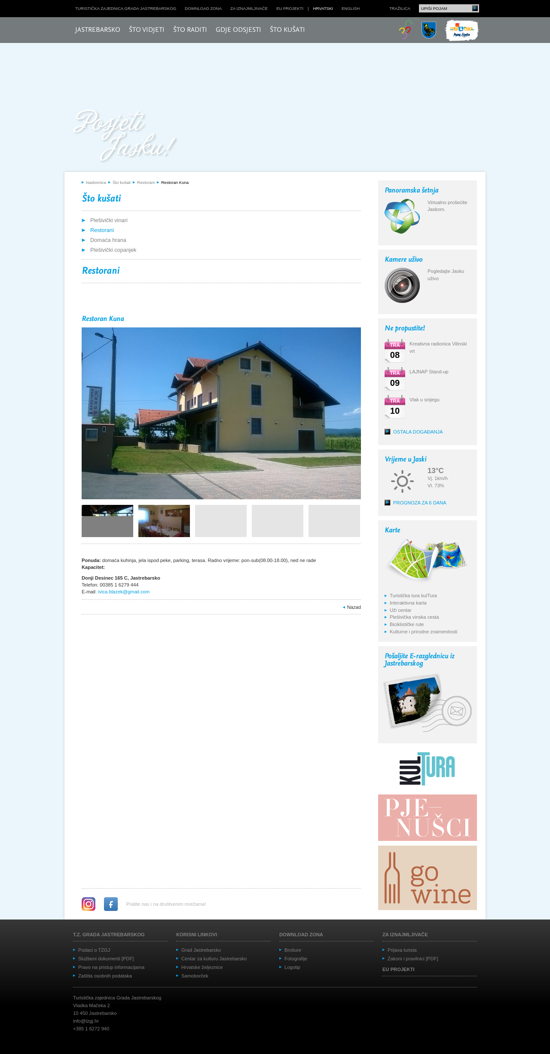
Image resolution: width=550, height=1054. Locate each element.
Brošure (292, 950)
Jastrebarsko (97, 30)
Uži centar (400, 610)
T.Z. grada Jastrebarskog (109, 934)
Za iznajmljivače (249, 8)
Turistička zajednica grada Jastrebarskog (125, 8)
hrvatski (323, 8)
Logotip (292, 967)
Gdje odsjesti (238, 30)
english (351, 8)
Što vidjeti (147, 30)
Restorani (146, 182)
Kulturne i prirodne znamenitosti (423, 631)
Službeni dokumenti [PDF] (106, 958)
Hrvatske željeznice (202, 967)
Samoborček (194, 975)
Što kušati (287, 30)
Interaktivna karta (408, 602)
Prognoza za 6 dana (419, 502)
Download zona (203, 8)
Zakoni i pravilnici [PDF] (413, 958)
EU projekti (289, 8)
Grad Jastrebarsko (201, 950)
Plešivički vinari (109, 220)
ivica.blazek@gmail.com (124, 591)
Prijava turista (402, 950)
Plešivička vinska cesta (414, 617)
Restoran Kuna (175, 182)
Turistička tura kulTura (413, 595)
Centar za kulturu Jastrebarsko (214, 958)
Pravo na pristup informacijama (111, 967)
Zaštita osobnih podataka (105, 975)
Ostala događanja (418, 431)
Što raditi (190, 30)
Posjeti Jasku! (126, 136)
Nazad (354, 607)
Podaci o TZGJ (94, 950)
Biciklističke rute (407, 624)
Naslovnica (96, 182)
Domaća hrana (108, 240)
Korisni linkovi (196, 934)
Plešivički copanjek (113, 250)
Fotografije (295, 958)
